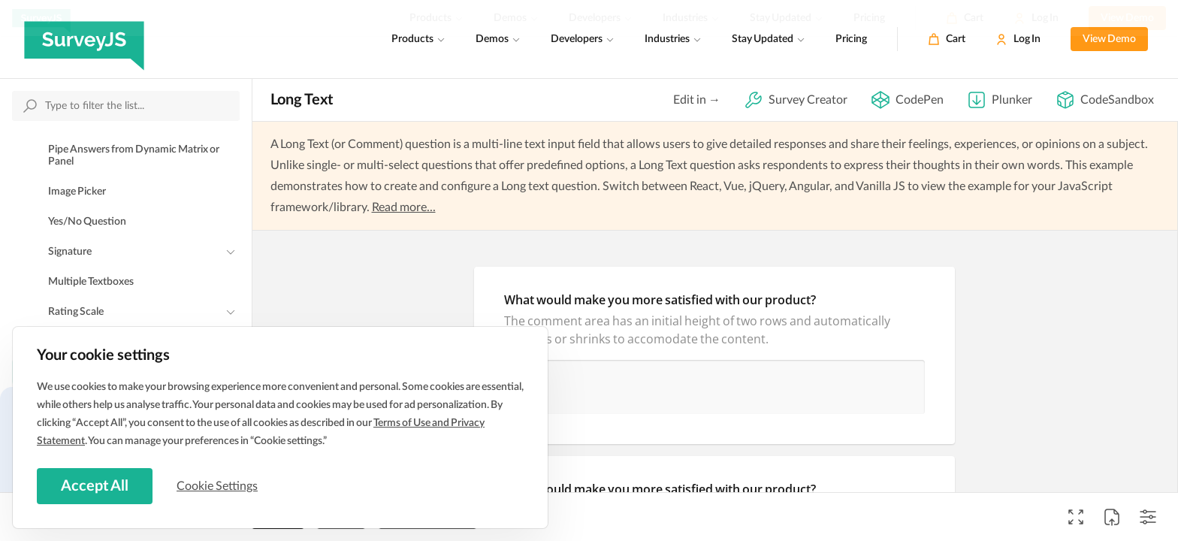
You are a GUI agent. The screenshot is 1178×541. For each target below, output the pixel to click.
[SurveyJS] (84, 39)
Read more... (404, 207)
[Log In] (1018, 39)
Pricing (851, 39)
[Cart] (946, 39)
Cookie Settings (217, 486)
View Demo (1109, 39)
